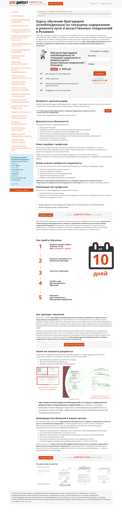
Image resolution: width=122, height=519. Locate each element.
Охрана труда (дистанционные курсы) (19, 63)
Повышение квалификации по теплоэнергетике (20, 95)
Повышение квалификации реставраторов (20, 21)
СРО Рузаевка (42, 12)
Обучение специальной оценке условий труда (19, 117)
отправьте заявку (62, 248)
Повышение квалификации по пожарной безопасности (21, 31)
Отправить (99, 73)
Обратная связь (26, 501)
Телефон (91, 64)
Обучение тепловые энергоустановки (18, 129)
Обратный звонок (55, 4)
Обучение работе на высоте (21, 112)
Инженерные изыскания (19, 26)
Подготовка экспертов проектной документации (20, 101)
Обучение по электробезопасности (18, 123)
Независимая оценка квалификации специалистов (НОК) (21, 148)
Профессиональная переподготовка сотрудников (21, 135)
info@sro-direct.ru (106, 4)
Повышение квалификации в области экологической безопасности (21, 38)
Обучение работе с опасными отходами (18, 141)
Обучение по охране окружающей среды (18, 83)
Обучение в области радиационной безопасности (21, 77)
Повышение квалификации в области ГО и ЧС (21, 45)
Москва (94, 4)
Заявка (108, 111)
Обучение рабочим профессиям (60, 12)
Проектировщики (17, 16)
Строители (14, 12)
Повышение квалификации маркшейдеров (20, 51)
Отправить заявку (21, 190)
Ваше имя (92, 56)
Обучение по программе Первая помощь (20, 107)
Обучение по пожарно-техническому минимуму (20, 89)
